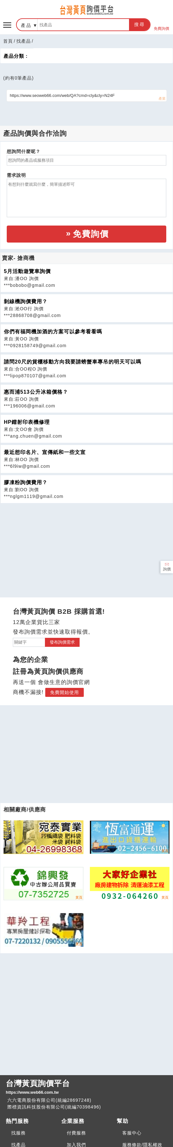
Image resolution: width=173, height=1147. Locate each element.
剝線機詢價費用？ (26, 301)
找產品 (23, 41)
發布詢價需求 (62, 642)
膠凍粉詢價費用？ (26, 482)
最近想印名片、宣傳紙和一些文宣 (45, 452)
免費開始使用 (64, 692)
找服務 (18, 1132)
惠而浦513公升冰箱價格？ (36, 392)
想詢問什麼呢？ (23, 151)
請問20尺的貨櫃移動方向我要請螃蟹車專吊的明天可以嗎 (72, 361)
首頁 (8, 41)
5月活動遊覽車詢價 (27, 271)
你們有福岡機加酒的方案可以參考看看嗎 (53, 331)
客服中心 (132, 1132)
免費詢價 (161, 25)
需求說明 (16, 175)
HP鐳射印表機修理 (27, 422)
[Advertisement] (87, 548)
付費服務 (76, 1132)
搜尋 (139, 24)
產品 (26, 25)
